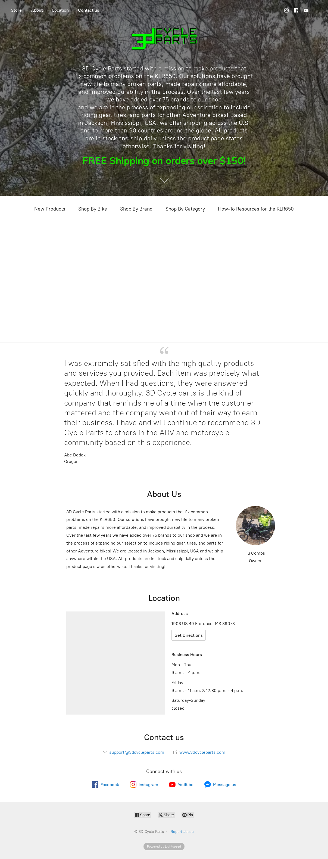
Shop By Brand (136, 209)
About (37, 10)
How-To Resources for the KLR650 (256, 209)
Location (60, 10)
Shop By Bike (92, 209)
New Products (49, 209)
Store (16, 10)
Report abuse (182, 831)
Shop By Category (185, 209)
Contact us (88, 10)
